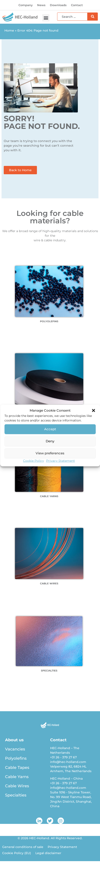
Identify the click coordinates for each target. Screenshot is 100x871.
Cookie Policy (33, 460)
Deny (50, 441)
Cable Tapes (17, 767)
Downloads (58, 5)
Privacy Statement (60, 460)
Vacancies (15, 749)
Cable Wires (17, 786)
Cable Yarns (17, 776)
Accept (50, 429)
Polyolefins (16, 758)
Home (9, 30)
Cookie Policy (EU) (16, 853)
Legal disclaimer (48, 853)
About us (14, 740)
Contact (77, 5)
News (41, 5)
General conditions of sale (22, 847)
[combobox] (72, 16)
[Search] (92, 16)
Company (25, 5)
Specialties (15, 795)
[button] (93, 410)
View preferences (50, 453)
